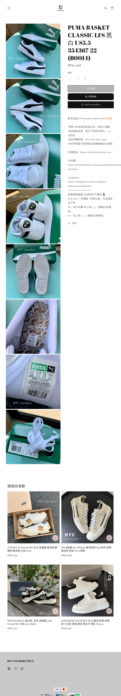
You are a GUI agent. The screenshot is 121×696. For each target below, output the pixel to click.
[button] (9, 8)
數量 (70, 72)
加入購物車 (91, 96)
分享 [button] (72, 223)
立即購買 (91, 88)
